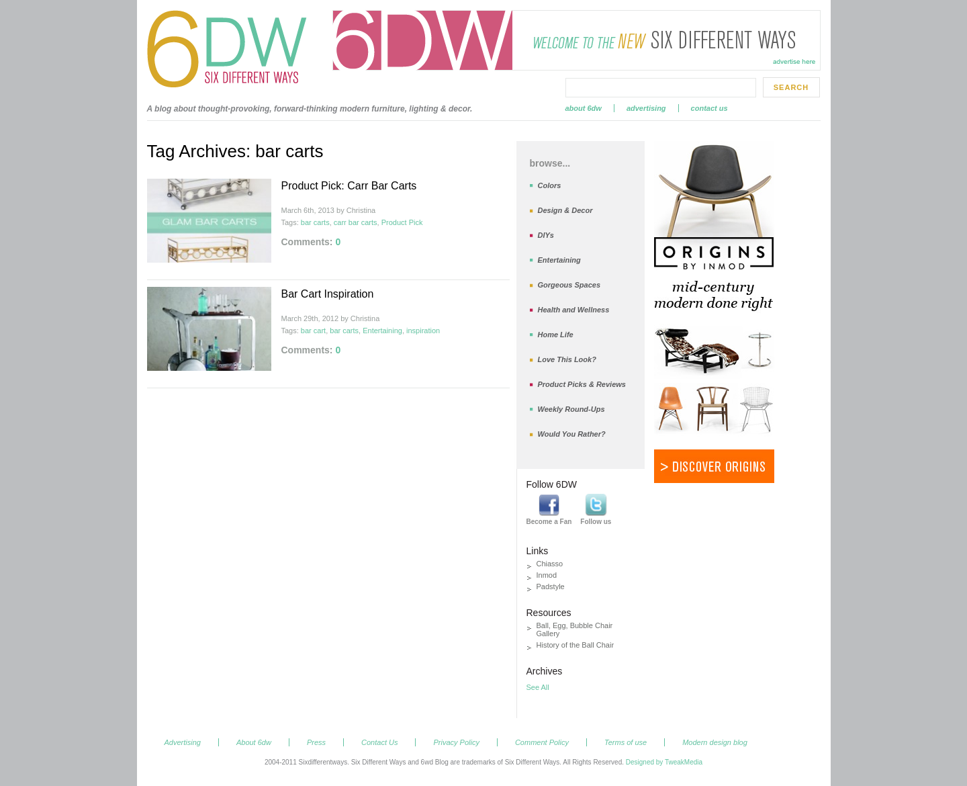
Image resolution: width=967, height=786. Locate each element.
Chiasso (550, 564)
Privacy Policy (456, 742)
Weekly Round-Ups (571, 409)
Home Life (555, 335)
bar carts (315, 222)
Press (316, 742)
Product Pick (402, 222)
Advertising (646, 108)
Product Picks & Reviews (582, 384)
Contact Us (709, 108)
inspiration (423, 330)
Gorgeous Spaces (569, 285)
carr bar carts (355, 222)
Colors (549, 185)
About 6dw (583, 108)
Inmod (547, 575)
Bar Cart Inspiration (327, 294)
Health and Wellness (574, 310)
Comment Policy (542, 742)
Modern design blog (714, 742)
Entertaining (382, 330)
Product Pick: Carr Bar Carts (349, 185)
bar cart (313, 330)
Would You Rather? (572, 434)
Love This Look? (567, 359)
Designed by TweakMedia (664, 762)
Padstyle (551, 586)
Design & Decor (565, 210)
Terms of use (625, 742)
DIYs (546, 235)
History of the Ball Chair (575, 645)
